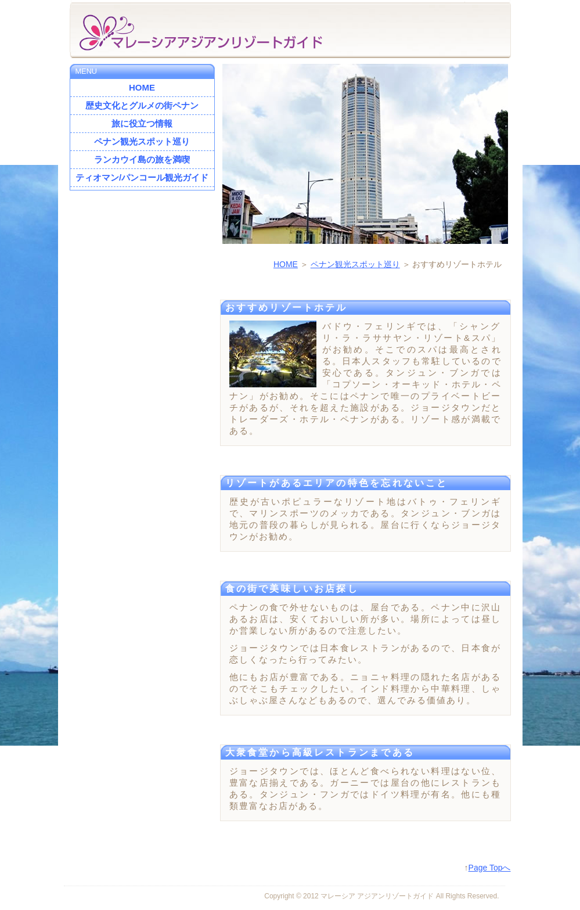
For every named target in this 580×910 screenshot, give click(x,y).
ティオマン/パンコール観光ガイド (141, 177)
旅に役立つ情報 (141, 123)
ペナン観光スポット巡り (355, 264)
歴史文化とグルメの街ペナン (142, 105)
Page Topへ (490, 867)
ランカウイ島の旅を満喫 (142, 159)
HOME (285, 264)
